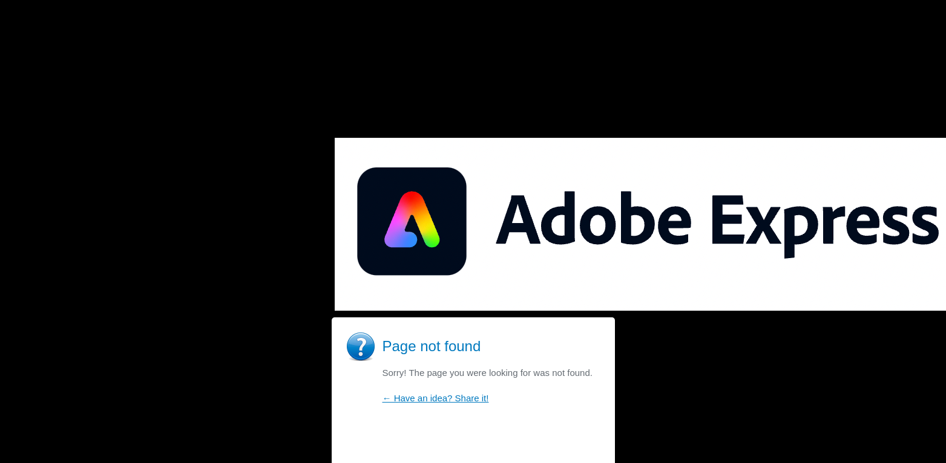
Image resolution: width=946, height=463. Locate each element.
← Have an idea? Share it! (436, 398)
